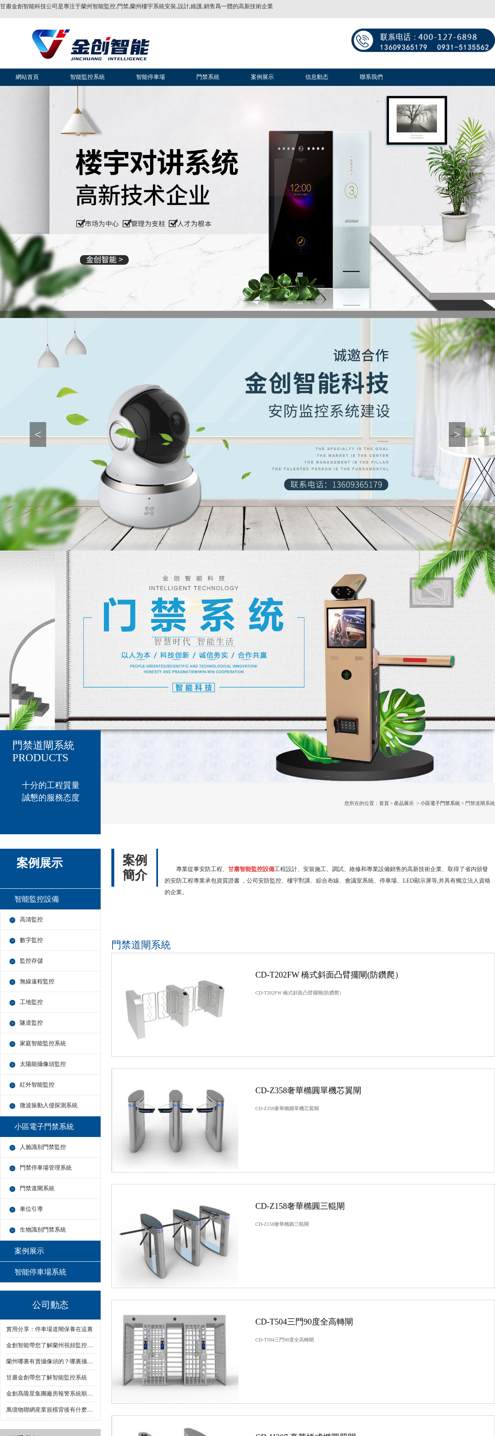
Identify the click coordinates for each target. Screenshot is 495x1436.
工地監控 (31, 1002)
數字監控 (31, 940)
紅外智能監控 (37, 1085)
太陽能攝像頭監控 (43, 1064)
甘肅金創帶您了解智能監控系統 (46, 1377)
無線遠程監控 (37, 981)
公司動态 (50, 1305)
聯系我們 (371, 77)
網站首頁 (27, 77)
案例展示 (262, 77)
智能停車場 (150, 77)
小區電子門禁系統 (440, 803)
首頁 (384, 803)
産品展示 (404, 803)
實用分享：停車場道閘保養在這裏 (49, 1329)
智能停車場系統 (40, 1272)
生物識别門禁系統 (43, 1230)
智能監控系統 (87, 77)
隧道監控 (31, 1023)
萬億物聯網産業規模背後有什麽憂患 (50, 1410)
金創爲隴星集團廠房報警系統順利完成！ (50, 1394)
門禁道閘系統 (37, 1188)
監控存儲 (31, 961)
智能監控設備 (36, 899)
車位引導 (31, 1209)
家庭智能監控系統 (43, 1043)
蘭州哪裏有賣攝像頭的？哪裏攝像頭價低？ (50, 1361)
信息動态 (316, 77)
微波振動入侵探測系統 (49, 1105)
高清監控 (31, 919)
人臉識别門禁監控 (43, 1147)
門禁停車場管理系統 (46, 1168)
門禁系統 (207, 77)
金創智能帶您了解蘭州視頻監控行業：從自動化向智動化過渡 (50, 1345)
